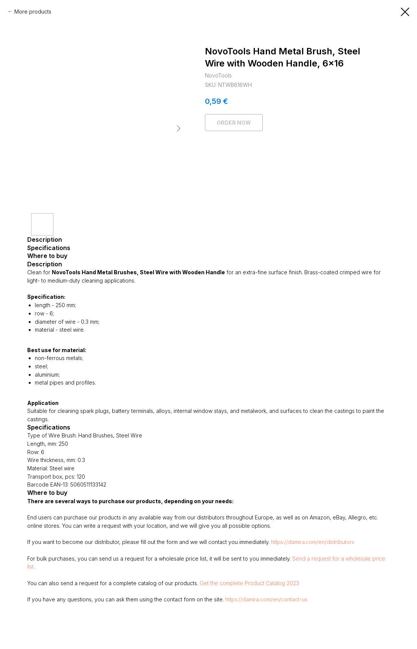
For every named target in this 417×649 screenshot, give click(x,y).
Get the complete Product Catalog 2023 (249, 583)
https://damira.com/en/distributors (312, 542)
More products (32, 11)
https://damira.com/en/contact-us (266, 599)
